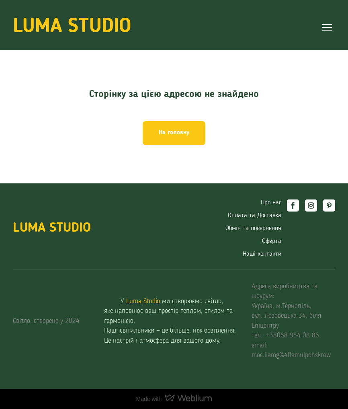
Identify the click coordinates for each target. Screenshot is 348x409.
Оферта (271, 241)
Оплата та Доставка (254, 215)
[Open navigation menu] (327, 27)
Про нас (271, 202)
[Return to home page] (72, 27)
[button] (174, 133)
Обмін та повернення (253, 228)
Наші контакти (262, 254)
